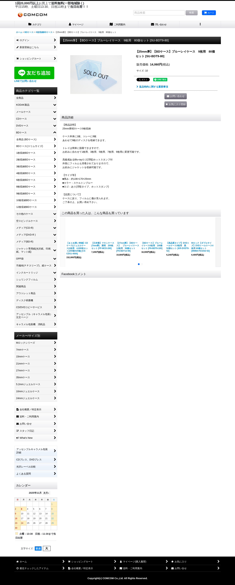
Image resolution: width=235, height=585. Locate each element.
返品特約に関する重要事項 (152, 86)
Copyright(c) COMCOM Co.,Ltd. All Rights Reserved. (117, 578)
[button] (200, 24)
